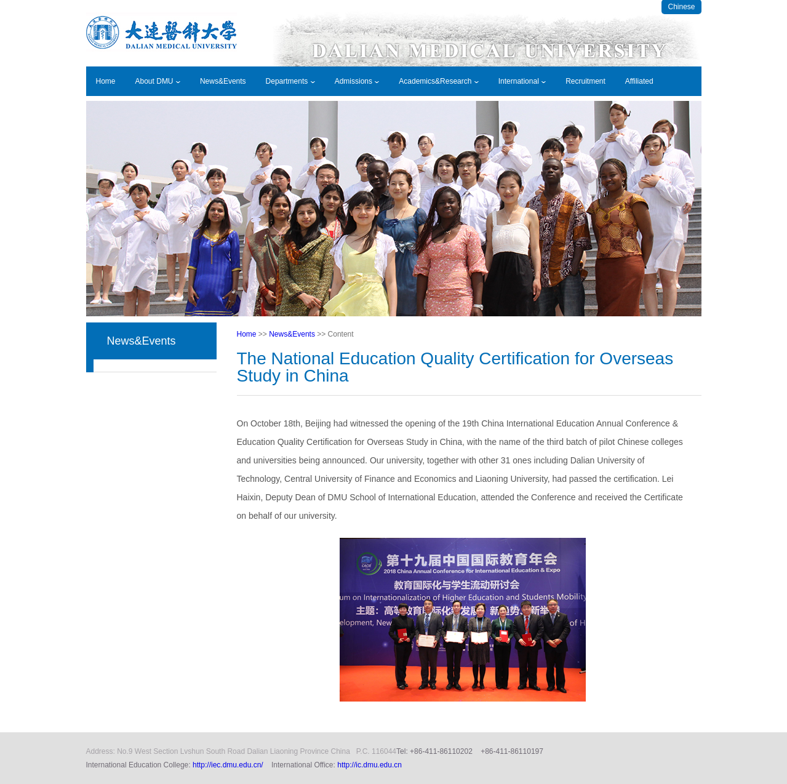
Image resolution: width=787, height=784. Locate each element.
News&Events (223, 81)
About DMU (157, 81)
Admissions (357, 81)
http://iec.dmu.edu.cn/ (228, 765)
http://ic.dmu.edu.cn (369, 765)
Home (106, 81)
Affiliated (639, 81)
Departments (290, 81)
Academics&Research (438, 81)
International (522, 81)
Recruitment (585, 81)
